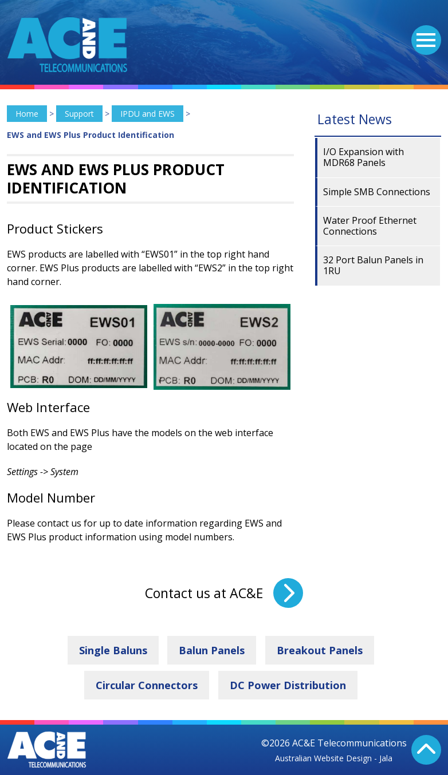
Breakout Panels (320, 650)
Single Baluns (113, 650)
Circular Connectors (147, 685)
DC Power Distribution (288, 685)
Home (26, 113)
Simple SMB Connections (376, 191)
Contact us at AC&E (204, 593)
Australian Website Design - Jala (333, 758)
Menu (423, 33)
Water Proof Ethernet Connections (369, 226)
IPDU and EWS (147, 113)
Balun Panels (212, 650)
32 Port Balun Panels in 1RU (373, 265)
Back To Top (426, 750)
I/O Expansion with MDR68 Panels (363, 157)
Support (79, 113)
